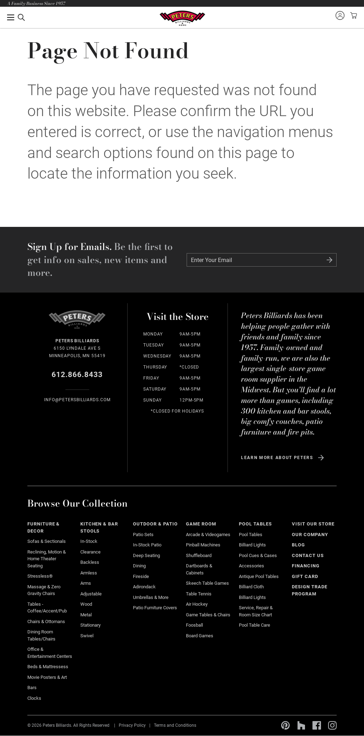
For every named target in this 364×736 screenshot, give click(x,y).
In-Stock (88, 541)
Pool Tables (255, 524)
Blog (298, 544)
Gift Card (305, 576)
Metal (86, 614)
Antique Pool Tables (259, 576)
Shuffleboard (199, 555)
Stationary (90, 625)
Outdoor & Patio (155, 524)
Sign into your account (339, 15)
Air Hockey (197, 604)
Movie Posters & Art (47, 677)
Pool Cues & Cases (258, 555)
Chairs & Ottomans (46, 621)
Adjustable (91, 593)
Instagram (332, 725)
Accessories (251, 565)
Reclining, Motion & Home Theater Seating (46, 558)
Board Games (199, 635)
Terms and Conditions (175, 725)
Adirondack (144, 586)
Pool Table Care (254, 625)
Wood (86, 604)
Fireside (141, 576)
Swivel (86, 635)
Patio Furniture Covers (155, 607)
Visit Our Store (313, 524)
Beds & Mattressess (47, 666)
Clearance (90, 552)
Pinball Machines (203, 544)
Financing (306, 565)
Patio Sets (143, 534)
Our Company (310, 534)
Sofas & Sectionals (46, 541)
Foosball (194, 625)
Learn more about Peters (277, 457)
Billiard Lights (252, 544)
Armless (88, 573)
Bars (32, 687)
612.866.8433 (77, 374)
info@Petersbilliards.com (77, 399)
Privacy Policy (132, 725)
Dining (139, 565)
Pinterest (285, 725)
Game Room (201, 524)
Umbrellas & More (150, 597)
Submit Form (329, 260)
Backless (89, 562)
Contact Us (308, 555)
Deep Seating (146, 555)
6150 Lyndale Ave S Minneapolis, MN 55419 (77, 347)
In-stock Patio (147, 544)
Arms (85, 583)
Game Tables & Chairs (208, 614)
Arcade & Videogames (208, 534)
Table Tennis (199, 593)
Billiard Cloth (251, 586)
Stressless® (40, 576)
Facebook (316, 725)
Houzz (301, 725)
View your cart (352, 15)
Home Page (182, 18)
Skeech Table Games (207, 583)
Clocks (34, 698)
